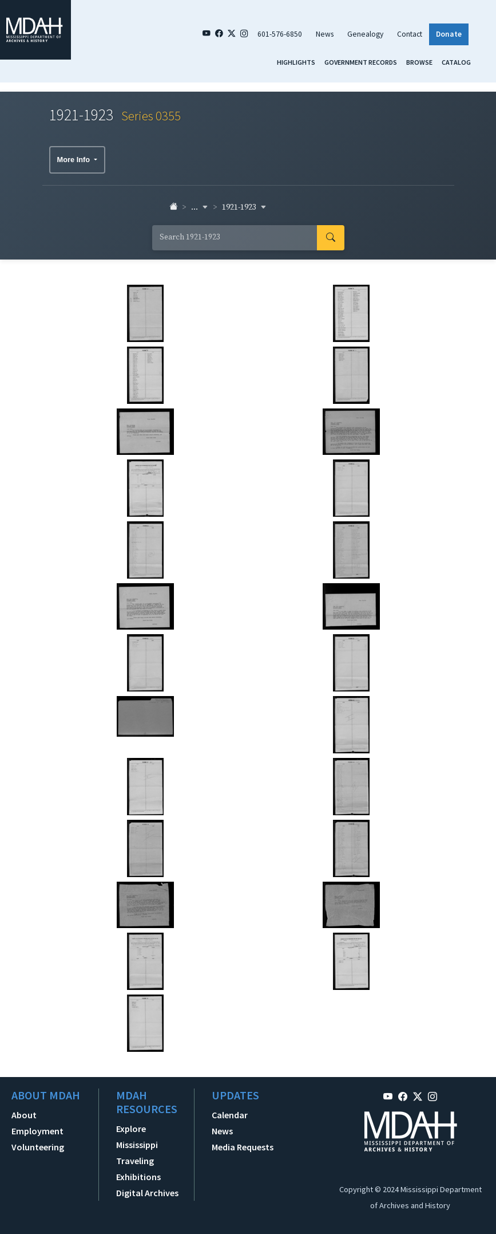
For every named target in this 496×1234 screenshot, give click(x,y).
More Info (74, 159)
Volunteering (37, 1147)
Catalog (456, 62)
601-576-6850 (279, 34)
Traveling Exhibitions (138, 1168)
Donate (449, 34)
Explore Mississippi (137, 1136)
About (24, 1115)
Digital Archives (147, 1192)
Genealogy (365, 34)
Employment (37, 1131)
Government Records (360, 62)
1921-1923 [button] (244, 207)
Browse (419, 62)
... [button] (199, 207)
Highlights (296, 62)
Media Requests (242, 1147)
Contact (409, 34)
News (325, 34)
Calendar (230, 1115)
